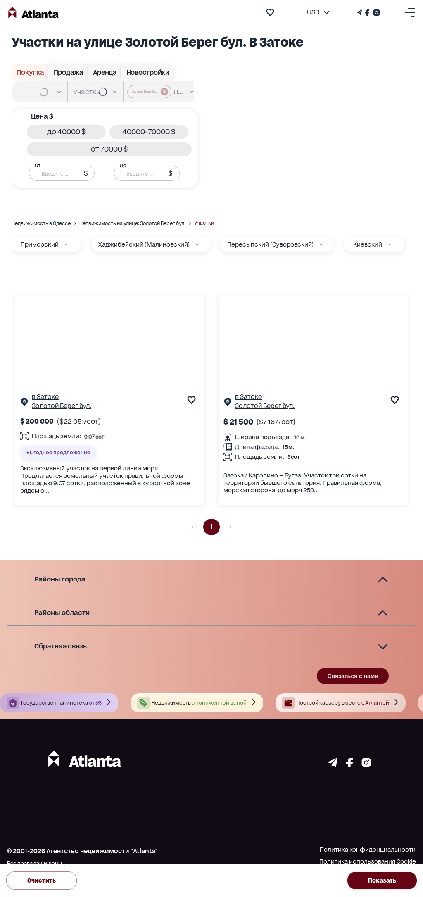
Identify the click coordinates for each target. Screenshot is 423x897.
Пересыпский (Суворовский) (270, 244)
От (37, 165)
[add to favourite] (270, 12)
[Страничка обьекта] (24, 403)
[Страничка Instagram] (375, 12)
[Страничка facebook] (349, 765)
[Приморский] (66, 244)
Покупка (30, 72)
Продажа (68, 72)
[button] (66, 132)
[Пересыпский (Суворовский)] (321, 244)
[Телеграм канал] (360, 12)
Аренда (104, 72)
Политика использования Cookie (367, 861)
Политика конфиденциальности (368, 849)
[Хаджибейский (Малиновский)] (197, 244)
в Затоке (45, 397)
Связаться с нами (352, 676)
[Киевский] (389, 244)
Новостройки (147, 72)
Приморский (40, 244)
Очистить (41, 880)
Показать (382, 880)
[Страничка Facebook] (367, 12)
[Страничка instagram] (366, 765)
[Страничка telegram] (332, 765)
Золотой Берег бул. (61, 406)
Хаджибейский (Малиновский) (144, 244)
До (123, 165)
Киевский (367, 244)
